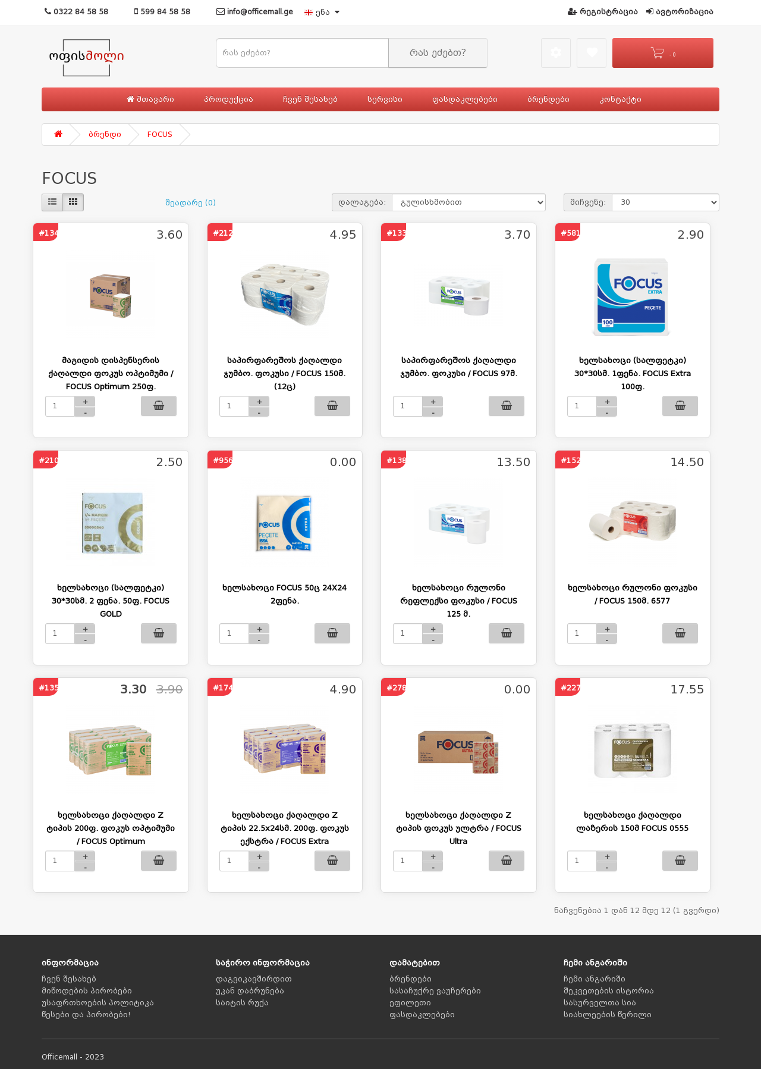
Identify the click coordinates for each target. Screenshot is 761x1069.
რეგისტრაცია (603, 12)
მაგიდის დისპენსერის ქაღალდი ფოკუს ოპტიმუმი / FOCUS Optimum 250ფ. (110, 373)
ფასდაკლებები (465, 99)
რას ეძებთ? (438, 53)
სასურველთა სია (600, 1003)
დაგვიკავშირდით (254, 979)
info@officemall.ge (254, 12)
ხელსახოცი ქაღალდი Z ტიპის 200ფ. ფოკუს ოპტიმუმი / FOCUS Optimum (110, 828)
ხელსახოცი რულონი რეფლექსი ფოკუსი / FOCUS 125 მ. (458, 600)
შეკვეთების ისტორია (609, 991)
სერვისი (384, 99)
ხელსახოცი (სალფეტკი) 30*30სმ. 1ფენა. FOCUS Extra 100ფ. (632, 373)
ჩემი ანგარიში (594, 979)
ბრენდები (548, 99)
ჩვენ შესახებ (310, 99)
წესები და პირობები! (86, 1015)
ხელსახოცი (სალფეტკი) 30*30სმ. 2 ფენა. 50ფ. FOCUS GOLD (110, 600)
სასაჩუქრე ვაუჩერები (435, 991)
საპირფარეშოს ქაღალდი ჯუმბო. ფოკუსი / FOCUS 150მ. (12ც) (284, 373)
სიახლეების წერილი (608, 1015)
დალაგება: (362, 202)
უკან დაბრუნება (250, 991)
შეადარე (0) (190, 203)
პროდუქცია (228, 99)
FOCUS (159, 134)
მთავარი (150, 99)
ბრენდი (105, 134)
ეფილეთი (410, 1003)
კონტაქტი (620, 99)
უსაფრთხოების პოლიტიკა (98, 1003)
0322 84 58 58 (76, 12)
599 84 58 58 (162, 12)
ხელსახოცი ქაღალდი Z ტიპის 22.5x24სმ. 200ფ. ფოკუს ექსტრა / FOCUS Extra (285, 828)
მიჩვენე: (588, 202)
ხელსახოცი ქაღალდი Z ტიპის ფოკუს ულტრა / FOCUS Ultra (458, 828)
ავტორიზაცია (679, 12)
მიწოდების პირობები (87, 991)
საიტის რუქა (242, 1003)
